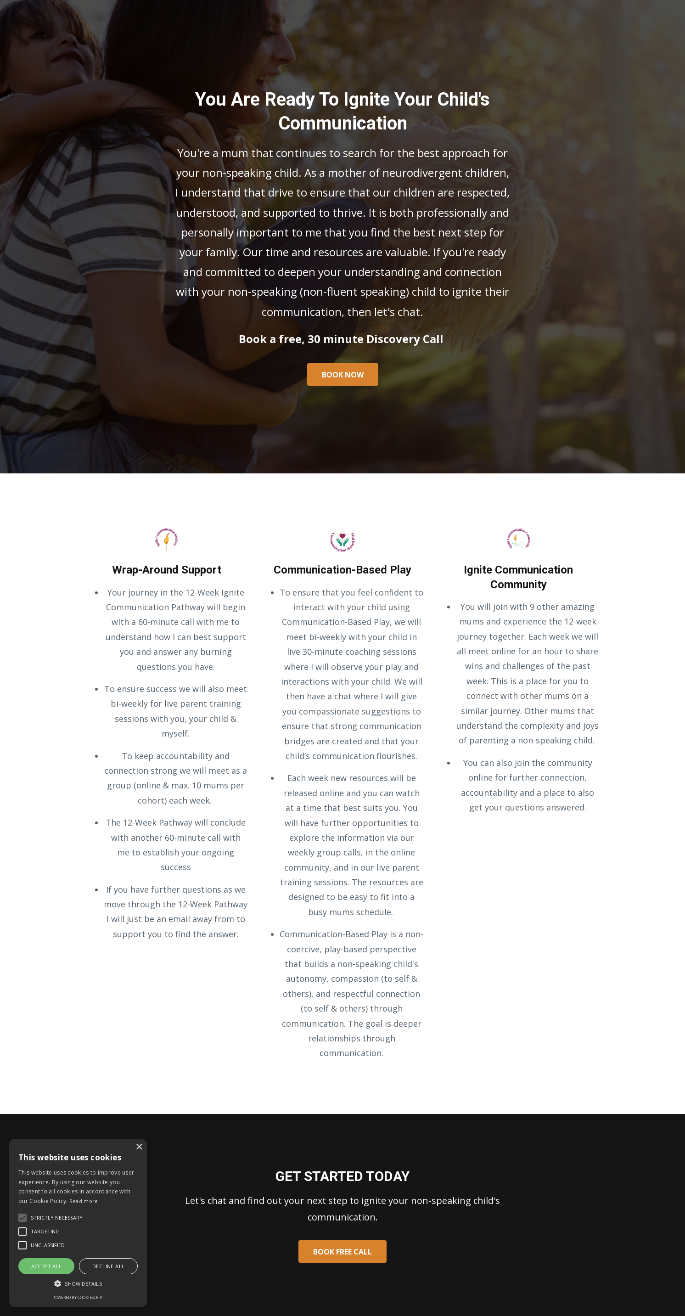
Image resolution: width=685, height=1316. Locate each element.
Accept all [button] (46, 1266)
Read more (83, 1201)
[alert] (78, 1223)
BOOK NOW (343, 375)
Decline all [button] (108, 1266)
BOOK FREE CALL (342, 1252)
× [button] (138, 1147)
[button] (78, 1283)
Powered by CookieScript (78, 1297)
